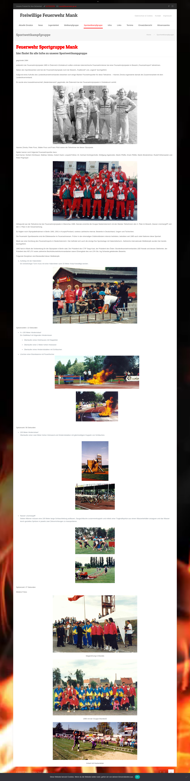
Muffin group (50, 772)
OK (137, 777)
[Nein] (186, 777)
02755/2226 (50, 6)
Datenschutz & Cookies (144, 16)
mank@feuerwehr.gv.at (67, 6)
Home (148, 35)
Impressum (167, 16)
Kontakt (158, 16)
